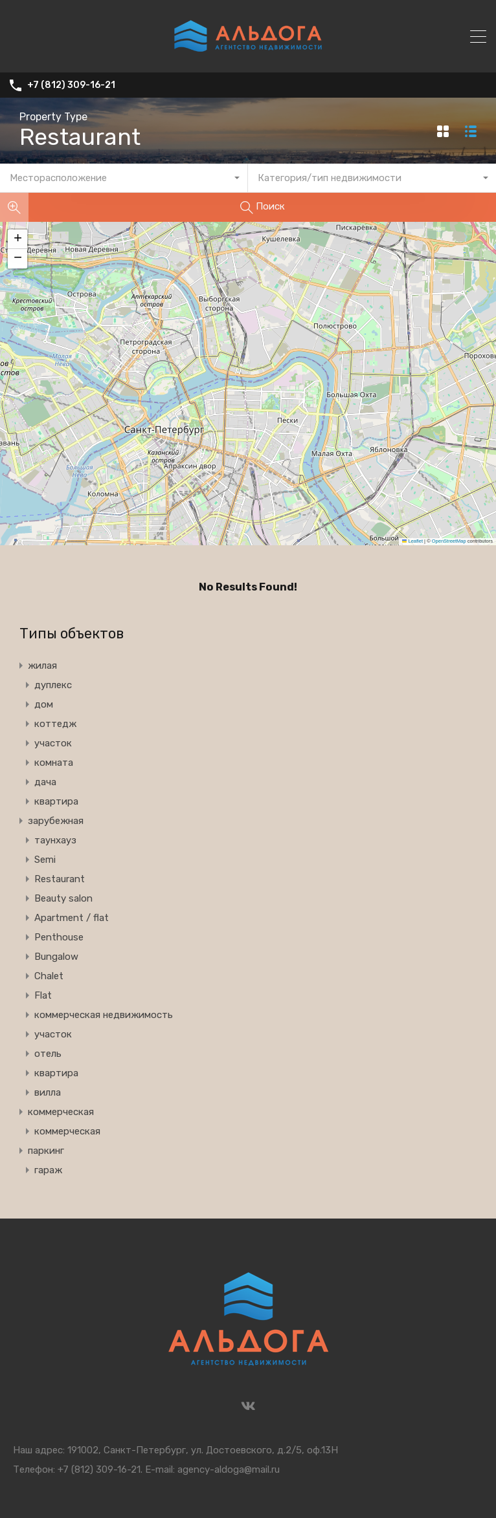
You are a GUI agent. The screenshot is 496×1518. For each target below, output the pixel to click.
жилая (42, 665)
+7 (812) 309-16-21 (71, 85)
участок (53, 743)
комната (53, 762)
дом (43, 704)
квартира (56, 801)
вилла (47, 1092)
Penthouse (59, 937)
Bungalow (56, 956)
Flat (43, 995)
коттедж (55, 724)
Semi (45, 859)
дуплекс (53, 685)
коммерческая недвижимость (103, 1015)
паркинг (46, 1150)
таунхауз (55, 840)
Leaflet (412, 541)
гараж (48, 1170)
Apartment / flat (71, 918)
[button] (17, 239)
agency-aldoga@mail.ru (228, 1469)
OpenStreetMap (449, 541)
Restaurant (59, 879)
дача (45, 782)
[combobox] (124, 178)
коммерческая (61, 1112)
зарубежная (56, 821)
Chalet (48, 976)
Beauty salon (63, 898)
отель (48, 1053)
